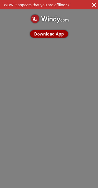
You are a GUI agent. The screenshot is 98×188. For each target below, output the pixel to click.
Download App (49, 34)
